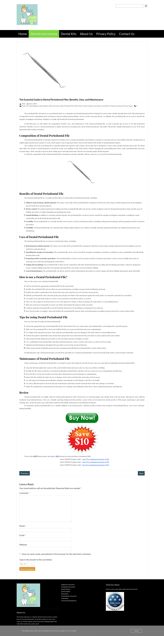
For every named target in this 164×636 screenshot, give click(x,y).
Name (22, 526)
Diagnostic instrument (68, 584)
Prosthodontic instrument (69, 596)
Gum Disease (97, 106)
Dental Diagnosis (34, 106)
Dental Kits (68, 34)
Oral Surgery (112, 106)
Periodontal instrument (68, 587)
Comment (24, 493)
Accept (136, 631)
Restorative (64, 594)
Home (22, 34)
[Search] (146, 6)
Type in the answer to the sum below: (35, 559)
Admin (23, 104)
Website (23, 544)
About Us (86, 34)
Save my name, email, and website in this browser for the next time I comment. (56, 554)
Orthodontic (65, 598)
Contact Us (126, 34)
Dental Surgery (65, 589)
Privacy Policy (105, 34)
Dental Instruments (43, 34)
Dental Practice (78, 106)
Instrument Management (68, 600)
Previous (25, 473)
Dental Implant (65, 591)
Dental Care (25, 106)
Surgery (130, 106)
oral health (105, 106)
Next (141, 473)
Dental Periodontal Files (66, 106)
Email (22, 535)
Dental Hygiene (43, 106)
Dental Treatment (88, 106)
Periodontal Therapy (122, 106)
